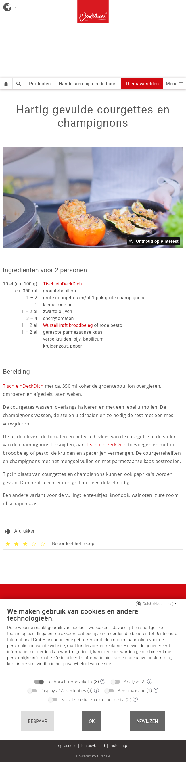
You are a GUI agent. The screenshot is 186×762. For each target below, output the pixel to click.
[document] (93, 641)
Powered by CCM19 (93, 756)
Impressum (65, 745)
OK (92, 721)
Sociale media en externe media (92, 699)
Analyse (131, 681)
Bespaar (37, 721)
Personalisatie (131, 690)
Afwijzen (147, 721)
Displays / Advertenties (63, 690)
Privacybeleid (93, 745)
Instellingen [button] (120, 745)
